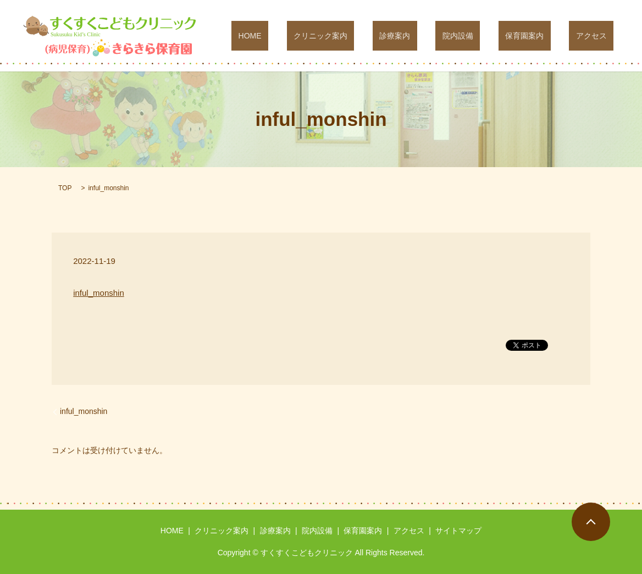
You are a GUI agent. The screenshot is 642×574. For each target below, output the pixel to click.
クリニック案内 (382, 35)
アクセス (598, 35)
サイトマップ (458, 530)
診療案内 (442, 35)
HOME (324, 35)
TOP (64, 188)
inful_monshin (98, 292)
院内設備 (492, 35)
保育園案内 (545, 35)
